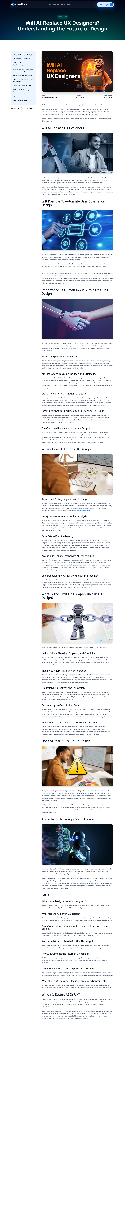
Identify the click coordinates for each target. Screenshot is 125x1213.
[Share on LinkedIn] (22, 108)
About (69, 5)
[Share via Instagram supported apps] (26, 108)
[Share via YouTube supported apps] (31, 108)
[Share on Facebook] (18, 108)
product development (83, 511)
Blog (75, 5)
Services (56, 5)
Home (49, 5)
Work (63, 5)
